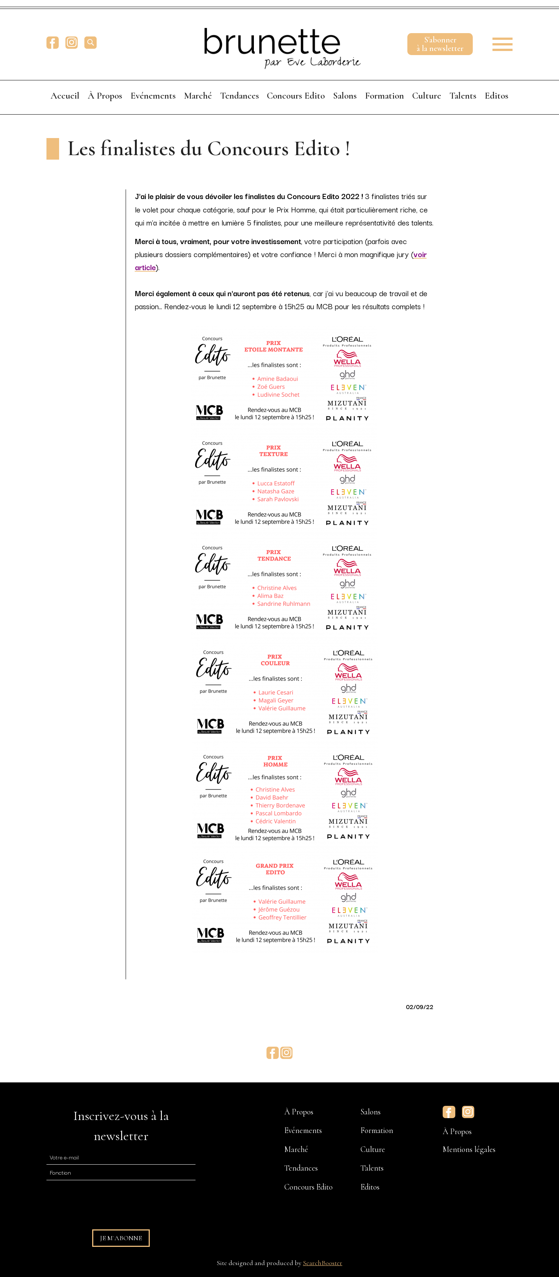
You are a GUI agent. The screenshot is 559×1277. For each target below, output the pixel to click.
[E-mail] (121, 1157)
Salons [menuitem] (345, 95)
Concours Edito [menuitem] (296, 95)
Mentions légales (469, 1149)
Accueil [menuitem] (65, 95)
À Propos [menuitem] (105, 95)
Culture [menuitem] (426, 95)
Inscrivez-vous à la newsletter (121, 1126)
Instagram (71, 42)
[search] (90, 42)
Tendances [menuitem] (239, 95)
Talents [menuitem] (462, 95)
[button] (497, 42)
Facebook (52, 42)
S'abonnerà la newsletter (440, 44)
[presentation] (102, 1201)
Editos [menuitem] (496, 95)
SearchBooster (322, 1263)
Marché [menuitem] (198, 95)
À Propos (457, 1131)
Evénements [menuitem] (153, 95)
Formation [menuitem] (384, 95)
